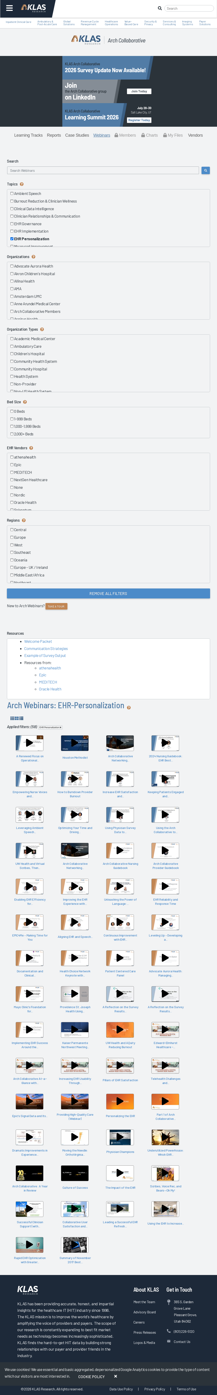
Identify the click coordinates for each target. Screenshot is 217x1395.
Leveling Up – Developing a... (165, 937)
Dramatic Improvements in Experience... (30, 1152)
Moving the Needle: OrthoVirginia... (75, 1152)
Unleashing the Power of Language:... (120, 901)
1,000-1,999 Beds (27, 426)
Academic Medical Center (34, 338)
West (18, 544)
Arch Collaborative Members (37, 311)
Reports (54, 135)
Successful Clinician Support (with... (30, 1224)
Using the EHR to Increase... (166, 1223)
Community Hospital (30, 368)
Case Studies (77, 135)
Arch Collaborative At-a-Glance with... (30, 1081)
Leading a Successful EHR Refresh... (120, 1224)
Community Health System (35, 361)
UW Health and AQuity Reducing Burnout (120, 1045)
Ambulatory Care (28, 346)
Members (125, 135)
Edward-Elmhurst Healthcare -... (166, 1045)
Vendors (195, 135)
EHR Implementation (31, 231)
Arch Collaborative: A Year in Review (30, 1188)
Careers (139, 1322)
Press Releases (144, 1332)
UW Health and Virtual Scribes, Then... (30, 866)
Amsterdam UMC (28, 296)
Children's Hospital (29, 353)
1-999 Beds (23, 418)
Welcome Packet (38, 641)
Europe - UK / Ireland (31, 567)
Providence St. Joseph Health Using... (75, 1009)
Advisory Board (144, 1312)
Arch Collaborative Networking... (120, 758)
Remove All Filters (108, 593)
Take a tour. (56, 606)
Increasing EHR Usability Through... (75, 1081)
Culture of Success (75, 1187)
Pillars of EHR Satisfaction (120, 1080)
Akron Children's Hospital (34, 273)
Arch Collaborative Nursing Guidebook (120, 866)
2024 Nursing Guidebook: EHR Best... (166, 758)
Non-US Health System (32, 391)
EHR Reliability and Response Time (165, 901)
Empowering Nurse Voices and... (30, 794)
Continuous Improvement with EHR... (120, 937)
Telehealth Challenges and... (166, 1081)
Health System (26, 376)
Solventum (22, 510)
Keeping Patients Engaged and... (166, 794)
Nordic (19, 495)
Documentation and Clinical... (30, 973)
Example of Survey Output (45, 655)
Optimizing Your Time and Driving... (75, 830)
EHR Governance (28, 223)
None (18, 487)
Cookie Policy (91, 1376)
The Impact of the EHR (120, 1187)
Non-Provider (25, 384)
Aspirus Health (26, 319)
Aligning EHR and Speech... (75, 937)
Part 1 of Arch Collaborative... (166, 1116)
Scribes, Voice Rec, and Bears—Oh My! (165, 1188)
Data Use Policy (121, 1389)
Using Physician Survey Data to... (120, 830)
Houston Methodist (75, 757)
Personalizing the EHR (120, 1116)
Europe (20, 537)
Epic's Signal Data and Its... (30, 1116)
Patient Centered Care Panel (120, 973)
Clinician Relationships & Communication (47, 216)
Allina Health (24, 281)
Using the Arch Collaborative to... (166, 830)
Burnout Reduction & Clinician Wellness (45, 201)
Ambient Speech (27, 193)
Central (20, 529)
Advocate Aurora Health (33, 266)
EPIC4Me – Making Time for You (30, 937)
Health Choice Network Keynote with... (75, 973)
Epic (17, 464)
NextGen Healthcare (31, 479)
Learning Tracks (28, 135)
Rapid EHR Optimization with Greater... (30, 1260)
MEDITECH (23, 472)
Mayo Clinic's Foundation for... (30, 1009)
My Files (173, 135)
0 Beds (19, 411)
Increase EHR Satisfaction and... (120, 794)
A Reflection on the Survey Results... (120, 1009)
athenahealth (25, 457)
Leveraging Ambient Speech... (30, 830)
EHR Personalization (31, 238)
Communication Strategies (46, 648)
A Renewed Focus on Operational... (30, 758)
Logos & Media (144, 1342)
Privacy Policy (154, 1389)
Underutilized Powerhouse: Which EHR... (166, 1152)
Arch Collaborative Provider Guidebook (166, 866)
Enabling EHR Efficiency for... (30, 901)
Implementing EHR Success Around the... (30, 1045)
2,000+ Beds (23, 433)
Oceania (20, 559)
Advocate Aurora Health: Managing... (166, 973)
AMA (17, 288)
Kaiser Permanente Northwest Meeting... (75, 1045)
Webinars (101, 135)
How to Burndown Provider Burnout (75, 794)
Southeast (22, 552)
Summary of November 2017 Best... (75, 1260)
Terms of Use (186, 1389)
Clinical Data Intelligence (34, 208)
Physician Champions (120, 1152)
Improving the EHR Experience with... (75, 901)
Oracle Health (25, 502)
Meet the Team (144, 1302)
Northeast (22, 582)
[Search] (189, 8)
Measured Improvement (33, 246)
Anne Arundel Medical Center (37, 303)
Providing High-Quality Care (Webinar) (75, 1116)
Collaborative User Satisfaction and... (75, 1224)
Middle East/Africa (29, 575)
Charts (149, 135)
